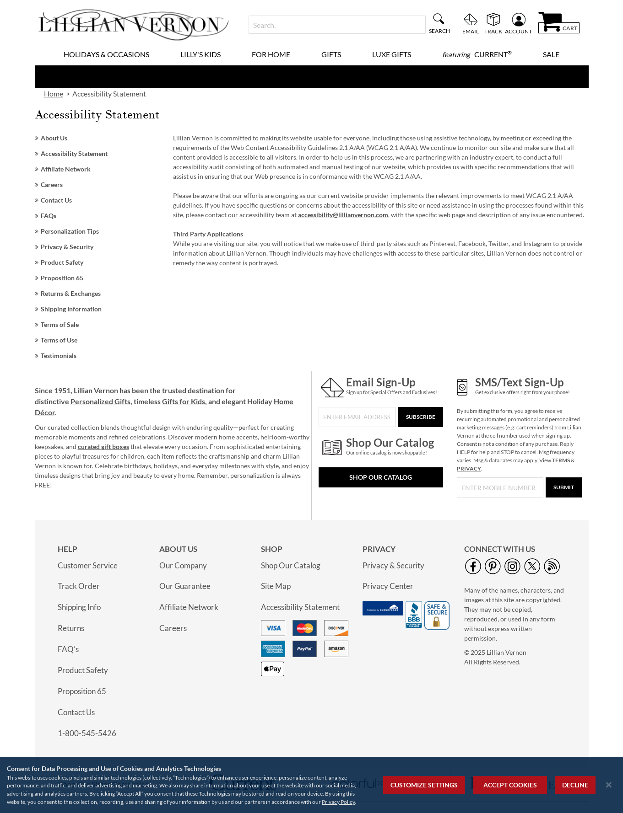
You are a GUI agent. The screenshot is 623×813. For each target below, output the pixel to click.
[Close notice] (608, 785)
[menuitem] (477, 54)
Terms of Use (59, 340)
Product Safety (62, 262)
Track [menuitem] (493, 31)
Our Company (183, 565)
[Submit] (564, 487)
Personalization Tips (70, 231)
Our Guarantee (185, 586)
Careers (52, 184)
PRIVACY (469, 468)
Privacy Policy (338, 801)
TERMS (561, 460)
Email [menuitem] (470, 31)
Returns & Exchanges (71, 293)
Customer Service (88, 565)
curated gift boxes (103, 446)
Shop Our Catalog (380, 477)
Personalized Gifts (100, 401)
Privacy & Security (67, 247)
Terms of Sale (60, 324)
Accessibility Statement (74, 153)
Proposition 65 (62, 278)
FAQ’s (68, 649)
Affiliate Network (66, 169)
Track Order (79, 586)
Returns (71, 628)
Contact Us (56, 200)
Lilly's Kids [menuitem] (200, 54)
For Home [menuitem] (271, 54)
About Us (54, 138)
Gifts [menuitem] (331, 54)
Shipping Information (71, 309)
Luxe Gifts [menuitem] (391, 54)
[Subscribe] (420, 417)
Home (53, 93)
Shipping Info (79, 607)
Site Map (276, 586)
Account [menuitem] (518, 31)
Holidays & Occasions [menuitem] (106, 54)
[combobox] (337, 25)
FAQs (48, 215)
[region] (311, 785)
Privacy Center (388, 586)
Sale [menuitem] (551, 54)
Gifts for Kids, (184, 401)
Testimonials (58, 355)
